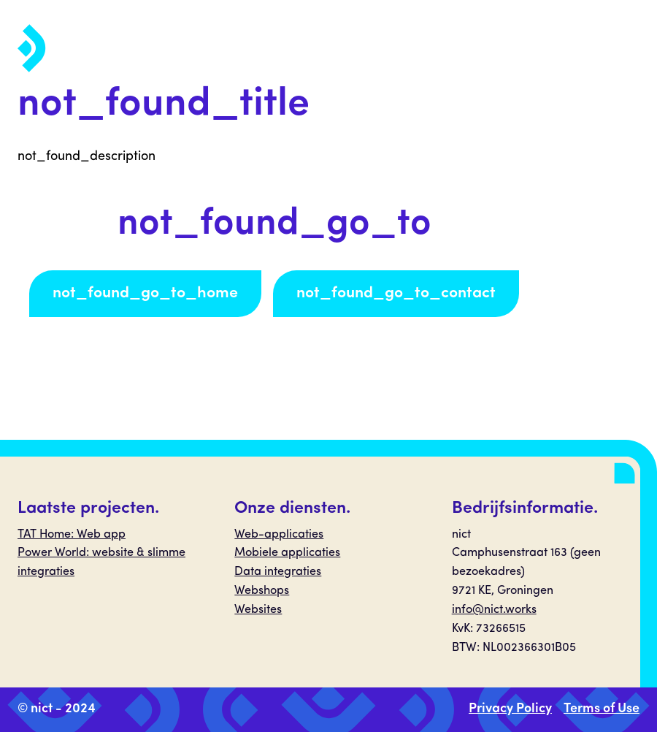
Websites (258, 610)
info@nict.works (494, 610)
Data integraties (277, 572)
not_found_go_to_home (145, 293)
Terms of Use (601, 709)
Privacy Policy (510, 709)
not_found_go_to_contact (396, 293)
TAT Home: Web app (72, 535)
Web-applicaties (278, 535)
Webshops (261, 591)
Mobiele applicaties (287, 553)
